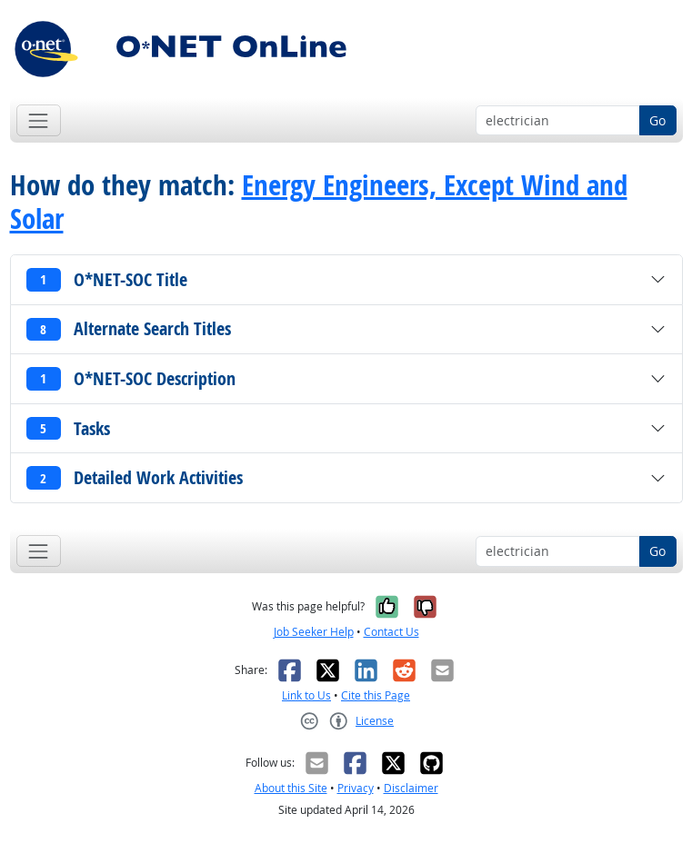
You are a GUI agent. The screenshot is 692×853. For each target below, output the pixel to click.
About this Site (291, 788)
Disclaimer (411, 788)
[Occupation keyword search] (558, 120)
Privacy (355, 788)
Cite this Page (375, 695)
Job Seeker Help (314, 632)
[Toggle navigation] (38, 120)
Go (657, 120)
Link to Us (306, 695)
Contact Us (391, 632)
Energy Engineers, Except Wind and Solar (318, 201)
